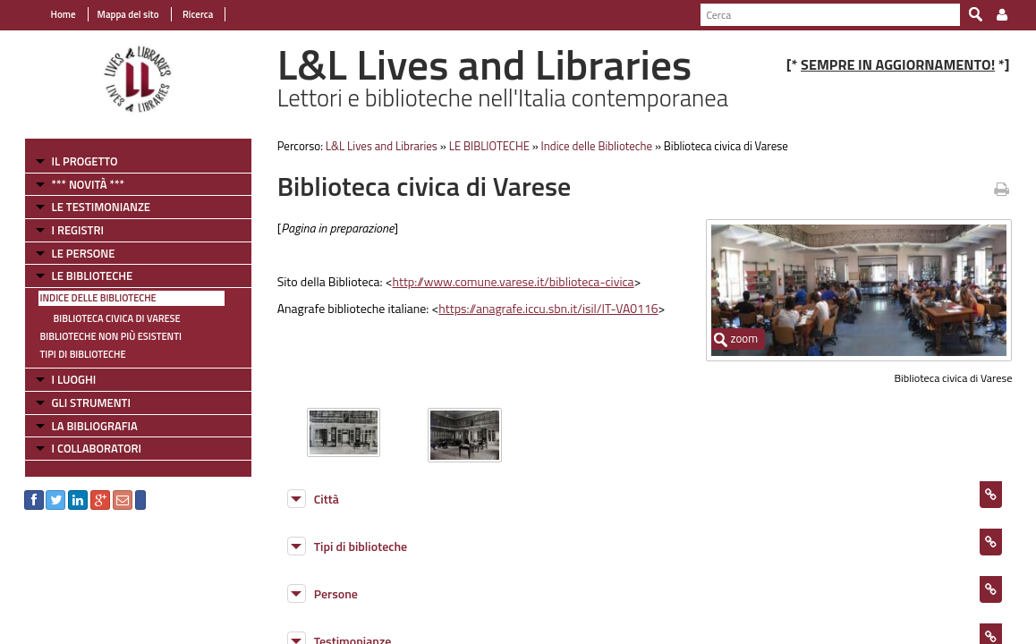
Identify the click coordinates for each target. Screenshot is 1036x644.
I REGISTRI (67, 230)
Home (52, 14)
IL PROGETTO (74, 161)
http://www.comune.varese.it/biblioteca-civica (508, 281)
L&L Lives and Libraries (376, 146)
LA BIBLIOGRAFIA (84, 426)
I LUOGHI (63, 379)
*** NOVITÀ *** (77, 184)
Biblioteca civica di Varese (106, 318)
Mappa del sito (118, 14)
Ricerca (186, 14)
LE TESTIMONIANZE (90, 207)
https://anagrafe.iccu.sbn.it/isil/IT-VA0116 (543, 308)
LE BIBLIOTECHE (82, 275)
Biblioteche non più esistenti (100, 336)
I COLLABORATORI (86, 448)
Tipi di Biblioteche (72, 354)
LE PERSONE (73, 253)
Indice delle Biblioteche (88, 298)
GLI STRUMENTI (80, 402)
